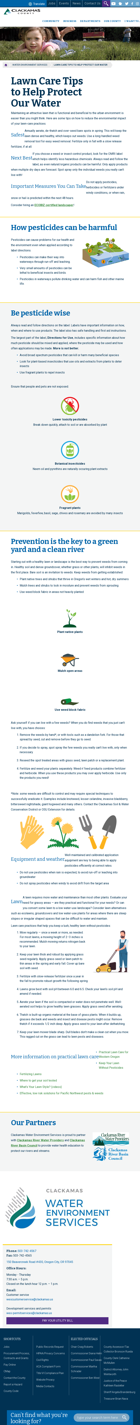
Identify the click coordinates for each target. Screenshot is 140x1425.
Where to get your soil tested (38, 1080)
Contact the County (15, 1377)
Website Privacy (45, 1379)
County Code (11, 1391)
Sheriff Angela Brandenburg (119, 1392)
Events (64, 3)
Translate (36, 4)
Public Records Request (50, 1346)
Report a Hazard (13, 1384)
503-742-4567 (27, 1251)
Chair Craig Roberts (82, 1346)
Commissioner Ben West (85, 1377)
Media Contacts (45, 1386)
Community (51, 21)
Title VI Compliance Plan (50, 1373)
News (77, 3)
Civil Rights (42, 1359)
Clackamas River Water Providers (40, 1140)
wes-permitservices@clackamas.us (29, 1313)
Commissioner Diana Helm (86, 1353)
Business (69, 21)
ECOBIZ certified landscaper (53, 205)
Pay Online (10, 1364)
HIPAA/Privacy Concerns (50, 1353)
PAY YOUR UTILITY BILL (57, 1320)
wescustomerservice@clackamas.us (29, 1299)
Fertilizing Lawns (31, 1074)
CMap (7, 1371)
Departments (90, 21)
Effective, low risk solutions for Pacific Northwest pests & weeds (61, 1093)
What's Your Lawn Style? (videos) (41, 1087)
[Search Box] (101, 1417)
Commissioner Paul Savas (86, 1359)
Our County (112, 21)
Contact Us (93, 3)
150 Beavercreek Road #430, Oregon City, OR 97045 (39, 1262)
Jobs (51, 3)
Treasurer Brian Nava (116, 1398)
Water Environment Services (29, 64)
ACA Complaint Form (48, 1366)
